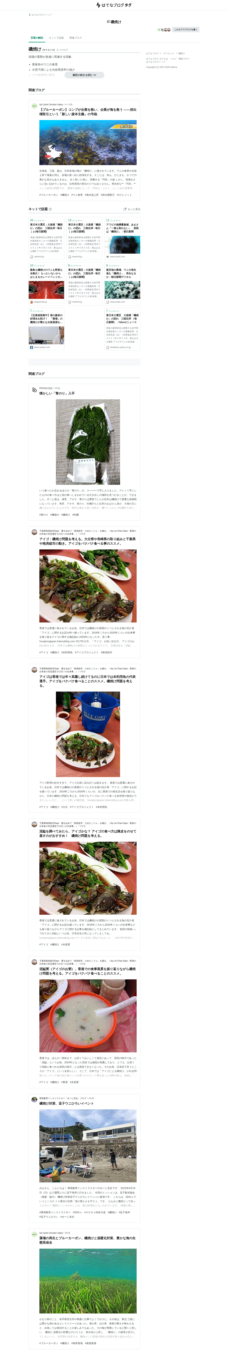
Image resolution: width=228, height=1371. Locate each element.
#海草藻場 (77, 1343)
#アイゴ (43, 652)
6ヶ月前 (69, 104)
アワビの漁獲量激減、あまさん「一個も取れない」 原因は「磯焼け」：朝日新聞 (122, 228)
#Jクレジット (124, 194)
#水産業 (65, 944)
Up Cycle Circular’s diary (51, 104)
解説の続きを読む (84, 75)
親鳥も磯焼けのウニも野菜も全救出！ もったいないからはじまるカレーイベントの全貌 (46, 273)
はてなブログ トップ (39, 15)
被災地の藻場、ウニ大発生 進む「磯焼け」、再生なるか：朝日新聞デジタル (122, 273)
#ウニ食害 (77, 194)
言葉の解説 (37, 37)
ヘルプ (173, 59)
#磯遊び (54, 514)
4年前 (91, 1098)
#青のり (43, 514)
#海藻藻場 (90, 1343)
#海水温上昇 (92, 194)
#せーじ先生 (67, 1216)
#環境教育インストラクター (55, 1212)
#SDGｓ (77, 1212)
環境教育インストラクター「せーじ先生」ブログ (62, 1098)
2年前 (57, 388)
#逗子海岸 (124, 1212)
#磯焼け (64, 194)
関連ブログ (75, 37)
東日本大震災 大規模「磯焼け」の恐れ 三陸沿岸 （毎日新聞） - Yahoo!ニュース (122, 319)
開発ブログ (184, 59)
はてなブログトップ (155, 62)
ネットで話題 (56, 37)
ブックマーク (37, 220)
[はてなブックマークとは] (50, 209)
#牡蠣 (75, 514)
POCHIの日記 (46, 388)
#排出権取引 (108, 194)
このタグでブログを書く (186, 29)
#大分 (64, 807)
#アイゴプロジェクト (87, 652)
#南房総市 (106, 652)
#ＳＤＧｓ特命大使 (95, 1212)
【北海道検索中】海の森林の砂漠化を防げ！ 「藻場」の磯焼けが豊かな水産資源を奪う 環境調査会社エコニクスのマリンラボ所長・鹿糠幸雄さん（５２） (46, 319)
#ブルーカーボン (48, 194)
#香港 (64, 1082)
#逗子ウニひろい (48, 1216)
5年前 (68, 1233)
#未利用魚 (67, 652)
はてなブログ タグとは (157, 59)
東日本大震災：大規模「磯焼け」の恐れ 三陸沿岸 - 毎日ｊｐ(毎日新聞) (46, 228)
